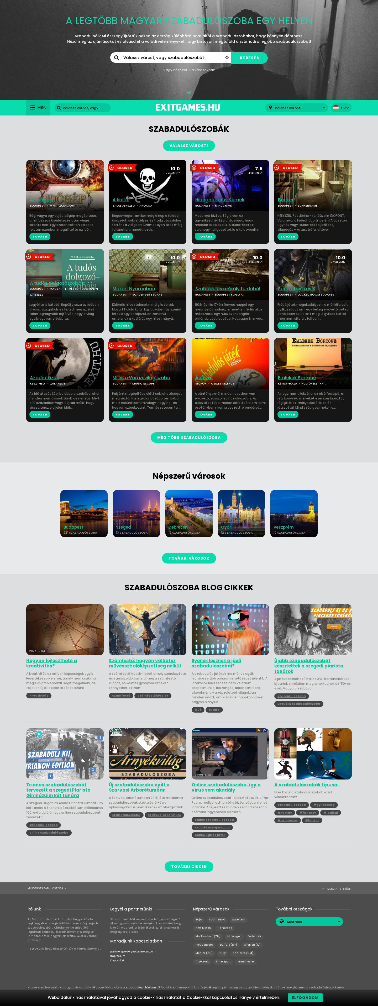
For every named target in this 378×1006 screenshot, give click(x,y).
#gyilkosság (324, 805)
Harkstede (225, 928)
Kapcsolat (117, 960)
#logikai (330, 812)
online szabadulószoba (49, 832)
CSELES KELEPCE (222, 383)
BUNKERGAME (308, 205)
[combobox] (296, 107)
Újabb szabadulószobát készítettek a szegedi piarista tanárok (308, 666)
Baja (199, 919)
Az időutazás (44, 378)
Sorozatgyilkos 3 (296, 289)
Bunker (285, 200)
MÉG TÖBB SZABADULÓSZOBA (189, 437)
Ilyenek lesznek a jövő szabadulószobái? (216, 663)
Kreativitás (38, 695)
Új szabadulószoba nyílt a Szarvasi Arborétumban (139, 787)
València (254, 936)
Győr (226, 527)
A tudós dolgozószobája (58, 283)
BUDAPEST (37, 205)
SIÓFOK (201, 383)
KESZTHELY (38, 383)
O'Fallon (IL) (252, 945)
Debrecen (178, 527)
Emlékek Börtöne (297, 378)
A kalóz (121, 200)
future (214, 710)
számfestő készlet (153, 695)
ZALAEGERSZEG (124, 205)
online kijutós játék (210, 835)
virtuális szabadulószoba (298, 704)
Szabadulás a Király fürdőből (227, 289)
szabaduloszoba (291, 696)
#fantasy (307, 812)
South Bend (217, 919)
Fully (222, 953)
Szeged (123, 527)
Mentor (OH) (204, 953)
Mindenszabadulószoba (45, 888)
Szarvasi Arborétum (164, 815)
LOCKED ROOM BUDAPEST (317, 294)
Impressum (117, 956)
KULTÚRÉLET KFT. (314, 383)
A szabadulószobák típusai (306, 784)
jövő (198, 710)
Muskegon (234, 936)
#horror (312, 820)
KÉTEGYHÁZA (287, 383)
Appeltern (238, 919)
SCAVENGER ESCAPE (147, 294)
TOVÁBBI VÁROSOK (189, 558)
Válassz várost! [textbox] (288, 108)
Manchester (246, 961)
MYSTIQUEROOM (62, 205)
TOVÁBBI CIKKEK (189, 866)
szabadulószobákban (141, 987)
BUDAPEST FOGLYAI (229, 294)
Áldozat (204, 378)
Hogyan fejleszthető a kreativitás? (51, 663)
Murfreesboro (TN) (208, 936)
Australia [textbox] (294, 922)
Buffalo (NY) (228, 945)
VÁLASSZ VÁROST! (189, 145)
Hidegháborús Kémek (219, 200)
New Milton (203, 928)
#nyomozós (287, 820)
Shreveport (223, 961)
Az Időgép (41, 200)
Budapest (73, 527)
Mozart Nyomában (134, 289)
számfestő (121, 695)
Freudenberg (204, 945)
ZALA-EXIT (57, 383)
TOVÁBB (40, 236)
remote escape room (212, 827)
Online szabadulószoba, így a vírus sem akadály (226, 787)
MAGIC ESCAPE (143, 383)
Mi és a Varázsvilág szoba (141, 378)
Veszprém (284, 527)
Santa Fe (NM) (243, 953)
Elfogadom (305, 997)
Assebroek (202, 961)
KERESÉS (249, 58)
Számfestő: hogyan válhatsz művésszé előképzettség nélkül (145, 663)
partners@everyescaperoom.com (133, 952)
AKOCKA (145, 205)
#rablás (284, 812)
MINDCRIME (223, 205)
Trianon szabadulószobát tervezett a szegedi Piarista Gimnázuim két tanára (58, 790)
